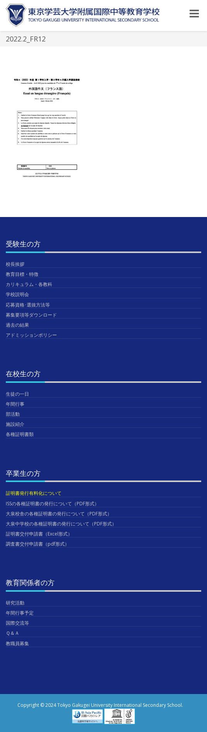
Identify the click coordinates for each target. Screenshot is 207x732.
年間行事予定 (20, 613)
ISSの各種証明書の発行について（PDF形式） (52, 503)
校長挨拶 (15, 264)
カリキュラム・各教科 (29, 284)
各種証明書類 (20, 434)
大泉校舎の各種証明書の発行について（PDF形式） (59, 513)
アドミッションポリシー (31, 335)
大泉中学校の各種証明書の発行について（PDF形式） (61, 523)
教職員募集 (17, 643)
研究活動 (15, 602)
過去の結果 (17, 325)
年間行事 (15, 404)
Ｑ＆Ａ (12, 633)
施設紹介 (15, 424)
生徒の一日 (17, 394)
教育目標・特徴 (22, 274)
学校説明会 (17, 294)
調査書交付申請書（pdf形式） (37, 544)
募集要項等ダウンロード (31, 315)
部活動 (13, 414)
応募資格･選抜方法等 (28, 304)
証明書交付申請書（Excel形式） (39, 533)
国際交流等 (17, 623)
